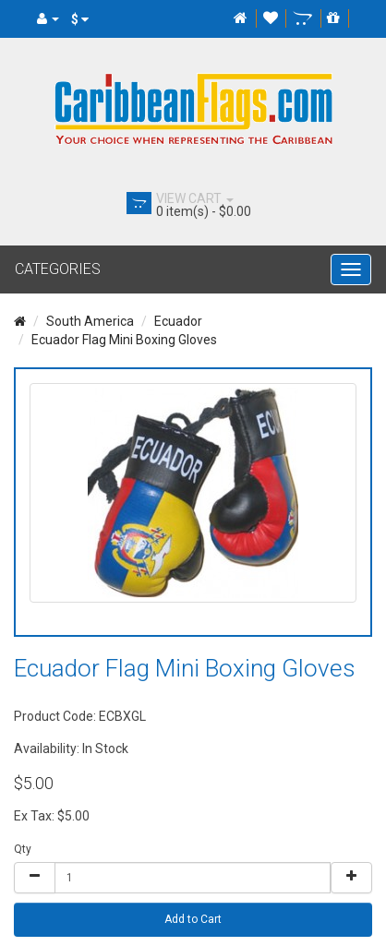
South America (90, 321)
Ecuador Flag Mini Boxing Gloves (124, 339)
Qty (22, 849)
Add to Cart (193, 919)
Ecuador (178, 321)
